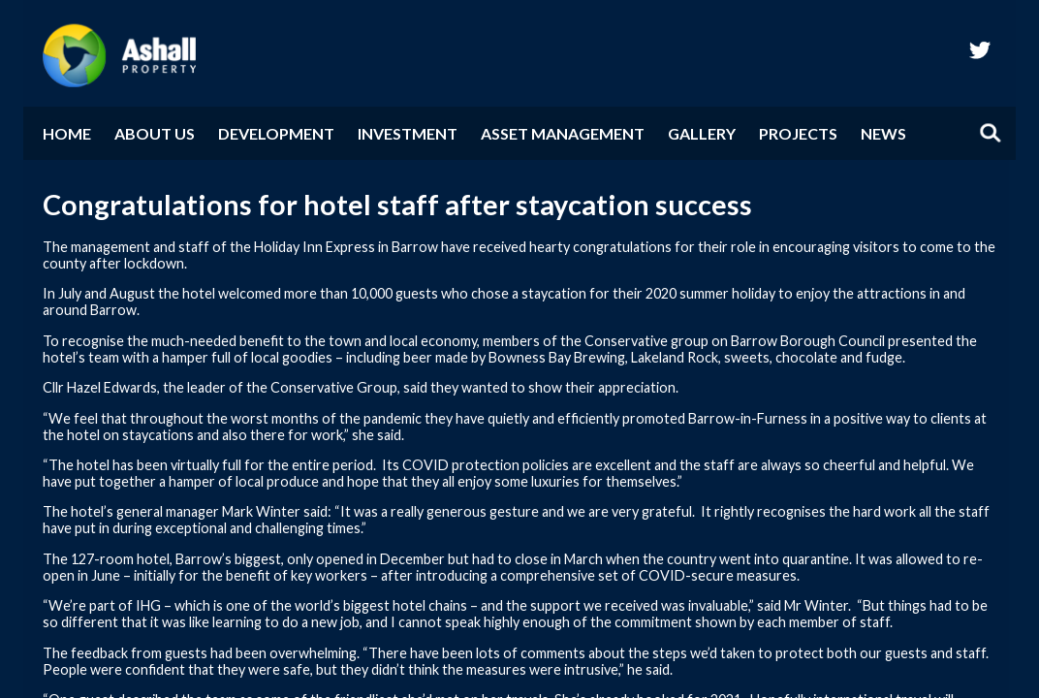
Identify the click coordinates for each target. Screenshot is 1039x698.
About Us (154, 133)
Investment (407, 133)
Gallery (702, 133)
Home (67, 133)
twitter (980, 49)
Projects (798, 133)
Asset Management (563, 133)
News (883, 133)
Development (276, 133)
